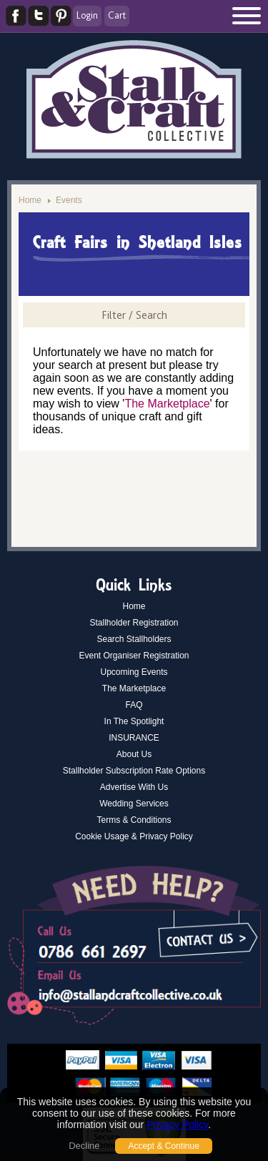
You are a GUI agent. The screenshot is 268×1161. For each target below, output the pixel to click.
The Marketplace (166, 403)
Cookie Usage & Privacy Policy (134, 836)
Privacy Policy (177, 1124)
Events (69, 200)
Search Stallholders (133, 639)
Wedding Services (134, 804)
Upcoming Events (133, 672)
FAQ (133, 705)
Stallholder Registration (133, 623)
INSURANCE (134, 738)
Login (87, 15)
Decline (84, 1145)
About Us (134, 754)
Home (30, 200)
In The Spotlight (134, 721)
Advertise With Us (134, 787)
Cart (117, 15)
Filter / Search (134, 315)
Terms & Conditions (133, 820)
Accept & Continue (163, 1146)
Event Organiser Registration (134, 656)
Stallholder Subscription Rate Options (134, 771)
